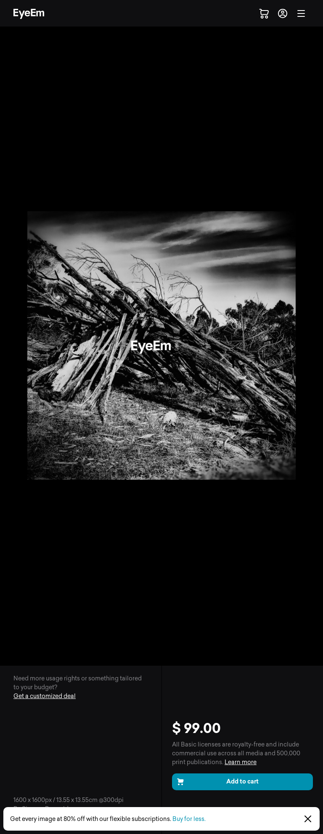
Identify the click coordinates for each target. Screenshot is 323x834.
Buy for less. (189, 819)
